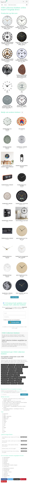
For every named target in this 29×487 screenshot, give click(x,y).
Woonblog (5, 460)
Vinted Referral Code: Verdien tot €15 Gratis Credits (14, 437)
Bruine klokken (11, 379)
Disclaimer (5, 461)
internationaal (15, 405)
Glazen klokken (15, 377)
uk (3, 430)
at (3, 432)
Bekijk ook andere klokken (12, 112)
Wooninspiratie (6, 475)
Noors (4, 420)
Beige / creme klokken (5, 383)
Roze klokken (20, 383)
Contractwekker (6, 406)
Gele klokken (20, 373)
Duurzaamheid (6, 469)
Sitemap (5, 462)
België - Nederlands (7, 416)
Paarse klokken (18, 381)
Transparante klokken (12, 373)
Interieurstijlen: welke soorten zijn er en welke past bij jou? (14, 441)
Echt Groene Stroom (7, 402)
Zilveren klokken (12, 364)
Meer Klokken (14, 297)
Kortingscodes (6, 470)
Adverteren (5, 474)
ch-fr (4, 423)
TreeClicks (5, 398)
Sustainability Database (8, 408)
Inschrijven (24, 394)
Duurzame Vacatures (7, 405)
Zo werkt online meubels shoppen (10, 465)
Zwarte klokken (18, 366)
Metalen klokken (14, 383)
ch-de (4, 422)
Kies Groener (6, 403)
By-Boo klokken (12, 369)
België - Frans (6, 417)
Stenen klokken (11, 371)
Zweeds (5, 421)
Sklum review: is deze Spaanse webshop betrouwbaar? (14, 445)
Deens (4, 431)
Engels (4, 427)
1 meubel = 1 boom (7, 471)
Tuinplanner (5, 473)
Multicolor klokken (5, 369)
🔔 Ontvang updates (14, 322)
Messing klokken (4, 379)
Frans (4, 415)
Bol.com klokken (19, 371)
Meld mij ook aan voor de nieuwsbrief (11, 319)
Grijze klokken (19, 369)
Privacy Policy (6, 466)
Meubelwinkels (6, 463)
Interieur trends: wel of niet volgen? (14, 448)
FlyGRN (4, 401)
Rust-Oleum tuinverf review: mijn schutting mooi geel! (14, 452)
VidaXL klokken (4, 373)
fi (3, 428)
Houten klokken (18, 379)
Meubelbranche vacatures (8, 468)
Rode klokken (4, 366)
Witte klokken (4, 375)
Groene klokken (11, 366)
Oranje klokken (11, 381)
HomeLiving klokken (20, 364)
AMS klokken (10, 375)
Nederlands (5, 413)
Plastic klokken (24, 366)
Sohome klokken (4, 364)
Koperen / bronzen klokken (6, 377)
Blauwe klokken (4, 381)
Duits (4, 425)
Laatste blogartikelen (7, 434)
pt (3, 426)
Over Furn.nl (5, 458)
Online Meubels (6, 457)
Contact (5, 477)
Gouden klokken (4, 371)
